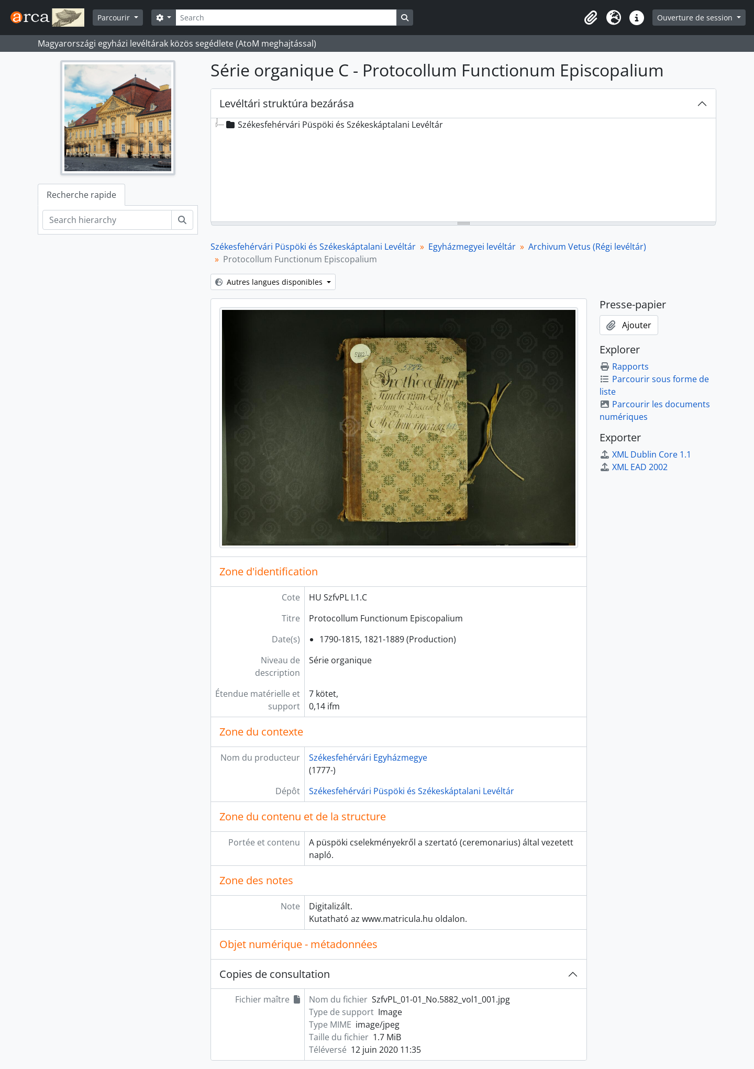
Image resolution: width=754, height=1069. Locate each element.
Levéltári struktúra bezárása (286, 103)
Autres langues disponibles (270, 282)
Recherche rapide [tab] (81, 195)
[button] (590, 17)
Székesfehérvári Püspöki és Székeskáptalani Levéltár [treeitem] (333, 124)
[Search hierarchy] (107, 220)
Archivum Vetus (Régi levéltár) (587, 246)
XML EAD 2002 (634, 467)
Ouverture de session (696, 18)
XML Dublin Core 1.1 (645, 454)
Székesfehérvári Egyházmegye (368, 757)
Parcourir (114, 18)
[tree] (463, 170)
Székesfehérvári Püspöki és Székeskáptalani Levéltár (313, 246)
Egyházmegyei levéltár (472, 246)
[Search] (285, 17)
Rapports (624, 366)
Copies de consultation (274, 974)
